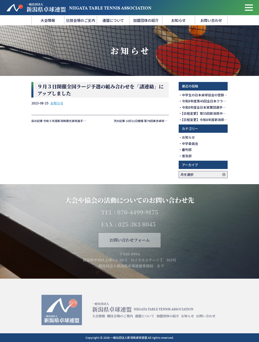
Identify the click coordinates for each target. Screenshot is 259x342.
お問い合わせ (211, 20)
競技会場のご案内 (80, 20)
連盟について (113, 20)
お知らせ (178, 20)
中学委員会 (190, 143)
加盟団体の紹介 (146, 20)
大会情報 (47, 20)
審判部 (187, 149)
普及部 (187, 155)
